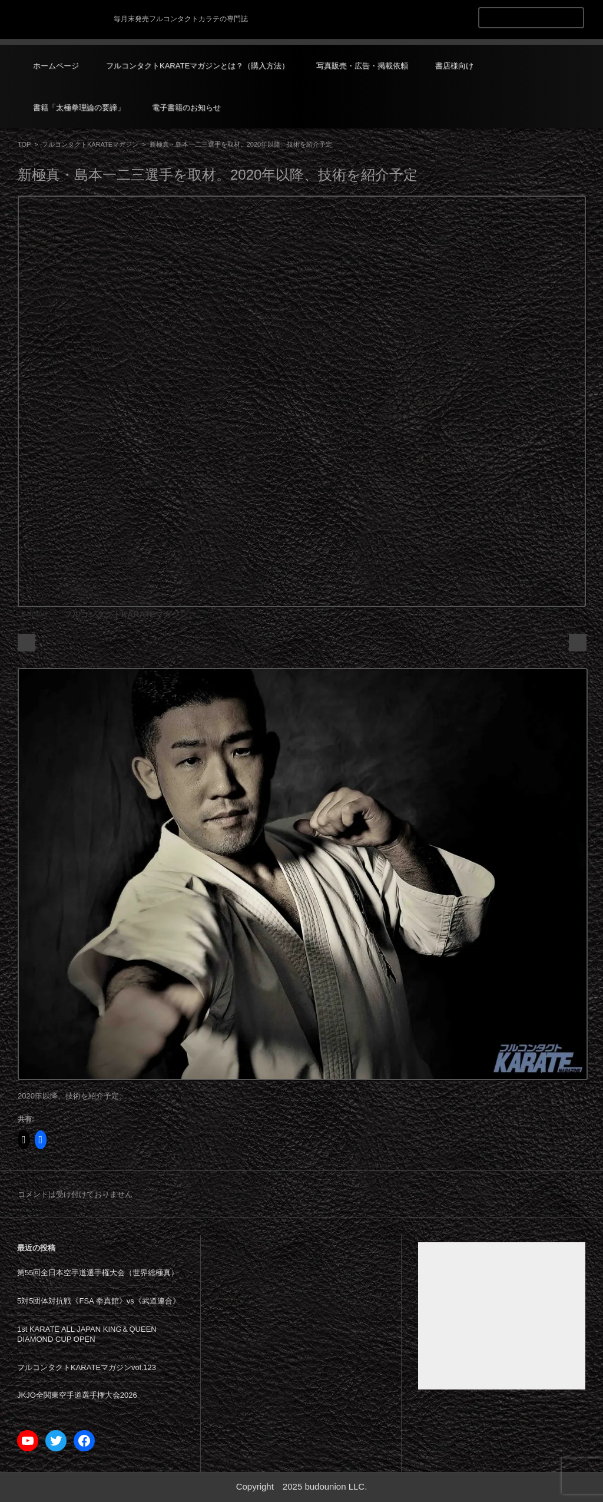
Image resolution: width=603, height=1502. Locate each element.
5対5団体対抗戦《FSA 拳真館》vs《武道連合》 (98, 1300)
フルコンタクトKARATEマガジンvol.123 (86, 1367)
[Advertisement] (501, 1315)
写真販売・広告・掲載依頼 (362, 65)
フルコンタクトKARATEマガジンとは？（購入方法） (197, 65)
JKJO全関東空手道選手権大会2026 (77, 1395)
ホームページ (56, 65)
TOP (24, 144)
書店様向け (454, 65)
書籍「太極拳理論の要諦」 (79, 107)
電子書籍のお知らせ (186, 107)
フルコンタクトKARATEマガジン (90, 144)
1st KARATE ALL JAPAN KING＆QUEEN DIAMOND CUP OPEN (87, 1334)
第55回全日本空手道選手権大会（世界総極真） (97, 1272)
